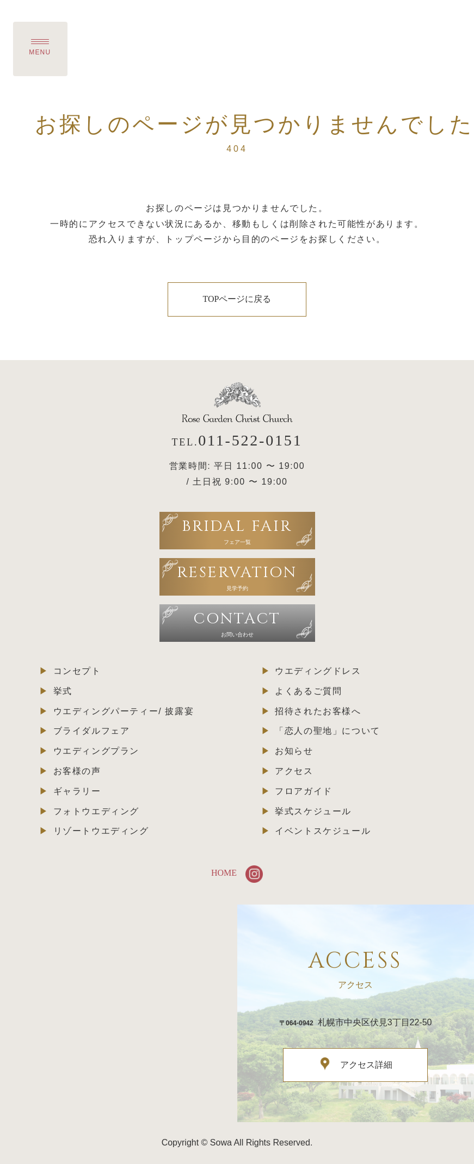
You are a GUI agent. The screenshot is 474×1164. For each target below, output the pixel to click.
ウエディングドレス (318, 671)
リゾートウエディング (101, 830)
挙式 (62, 691)
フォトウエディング (96, 811)
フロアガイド (304, 791)
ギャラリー (77, 791)
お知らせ (294, 751)
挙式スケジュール (313, 811)
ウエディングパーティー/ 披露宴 (123, 711)
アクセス (294, 771)
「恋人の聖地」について (327, 730)
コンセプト (77, 671)
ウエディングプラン (96, 751)
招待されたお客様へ (318, 711)
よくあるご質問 (308, 691)
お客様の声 (77, 771)
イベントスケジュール (323, 830)
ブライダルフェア (91, 730)
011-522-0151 (250, 440)
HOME (224, 872)
